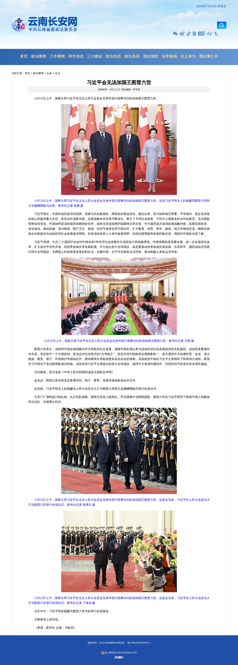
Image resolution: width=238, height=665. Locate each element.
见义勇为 (188, 56)
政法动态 (113, 56)
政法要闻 (38, 56)
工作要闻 (57, 56)
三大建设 (94, 56)
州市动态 (76, 56)
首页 (24, 56)
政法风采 (132, 56)
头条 (49, 73)
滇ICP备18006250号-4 (138, 642)
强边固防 (150, 56)
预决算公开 (208, 56)
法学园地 (169, 56)
